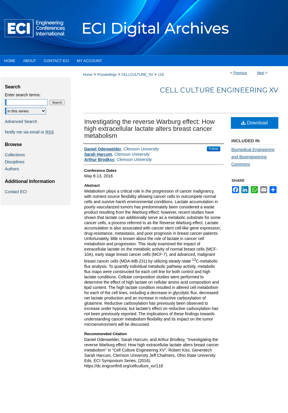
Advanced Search (21, 121)
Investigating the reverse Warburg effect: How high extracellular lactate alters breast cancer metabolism (149, 128)
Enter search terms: (23, 94)
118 (161, 75)
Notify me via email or (29, 132)
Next (260, 73)
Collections (15, 154)
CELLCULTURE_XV (137, 75)
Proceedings (107, 75)
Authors (12, 169)
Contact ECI (16, 191)
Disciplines (15, 162)
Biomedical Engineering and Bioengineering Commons (253, 157)
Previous (240, 73)
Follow (213, 148)
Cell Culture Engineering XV (219, 90)
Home (88, 75)
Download (254, 122)
